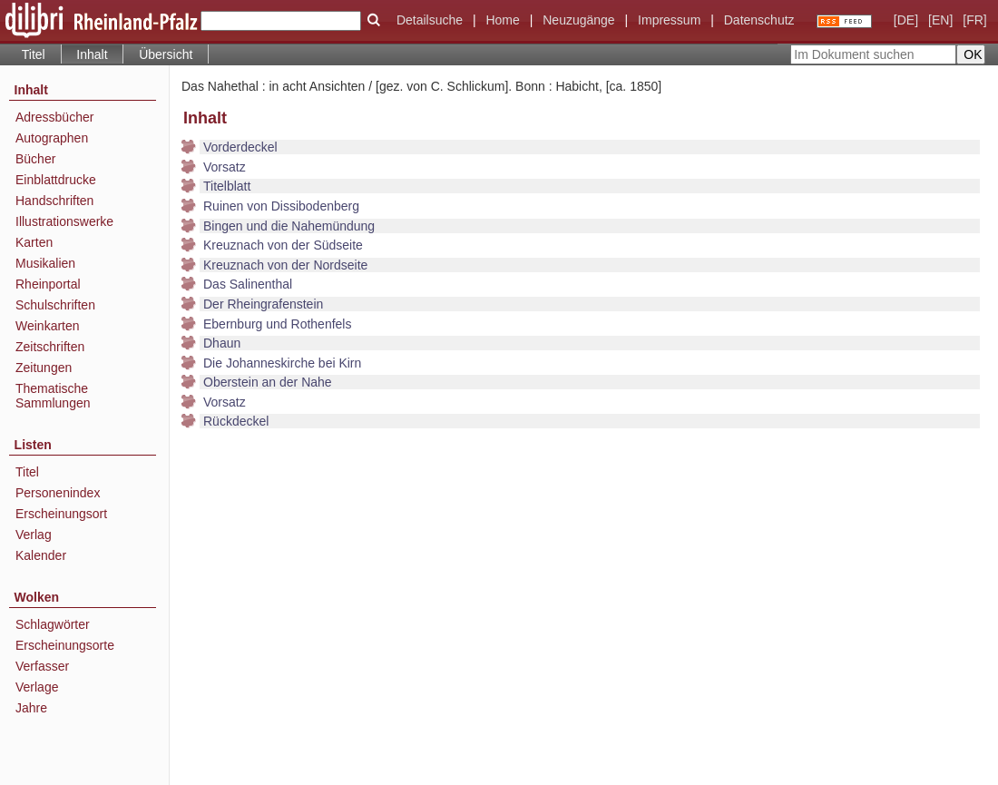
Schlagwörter (52, 624)
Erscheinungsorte (64, 645)
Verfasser (42, 666)
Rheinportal (48, 284)
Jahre (31, 708)
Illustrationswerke (64, 221)
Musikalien (45, 263)
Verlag (33, 534)
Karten (34, 242)
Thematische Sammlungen (53, 395)
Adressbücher (54, 117)
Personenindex (57, 493)
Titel (33, 54)
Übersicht (165, 54)
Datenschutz (759, 20)
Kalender (40, 555)
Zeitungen (43, 367)
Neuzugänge (578, 20)
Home (502, 20)
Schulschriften (55, 305)
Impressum (669, 20)
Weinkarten (47, 326)
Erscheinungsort (61, 513)
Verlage (36, 687)
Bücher (35, 159)
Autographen (51, 138)
